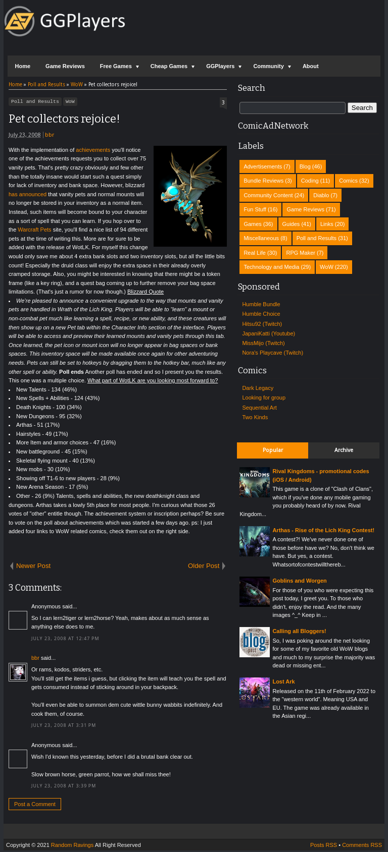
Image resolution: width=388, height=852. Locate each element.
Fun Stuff (255, 209)
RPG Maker (300, 253)
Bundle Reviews (263, 181)
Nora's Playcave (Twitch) (272, 353)
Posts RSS (323, 846)
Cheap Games (169, 66)
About (311, 66)
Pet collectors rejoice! (64, 120)
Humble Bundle (261, 304)
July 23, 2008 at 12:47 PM (65, 640)
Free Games (116, 66)
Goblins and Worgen (299, 581)
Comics (348, 181)
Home (23, 66)
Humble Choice (261, 314)
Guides (291, 224)
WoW (70, 102)
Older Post (203, 567)
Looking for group (263, 397)
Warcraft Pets (34, 231)
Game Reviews (65, 66)
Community (268, 66)
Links (326, 224)
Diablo (321, 195)
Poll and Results (35, 102)
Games (252, 224)
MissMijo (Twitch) (263, 343)
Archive (343, 450)
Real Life (254, 253)
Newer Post (33, 567)
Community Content (268, 195)
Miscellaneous (261, 238)
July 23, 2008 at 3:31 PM (63, 727)
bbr (49, 136)
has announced (27, 196)
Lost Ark (283, 681)
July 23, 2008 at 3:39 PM (63, 787)
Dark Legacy (257, 388)
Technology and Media (271, 267)
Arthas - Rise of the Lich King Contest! (323, 530)
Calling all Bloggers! (299, 631)
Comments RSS (362, 846)
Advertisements (263, 166)
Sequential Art (259, 408)
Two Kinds (255, 417)
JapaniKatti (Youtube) (268, 333)
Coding (310, 181)
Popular (273, 450)
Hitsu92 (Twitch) (262, 324)
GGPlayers (220, 66)
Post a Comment (35, 806)
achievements (93, 151)
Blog (305, 166)
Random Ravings (72, 846)
